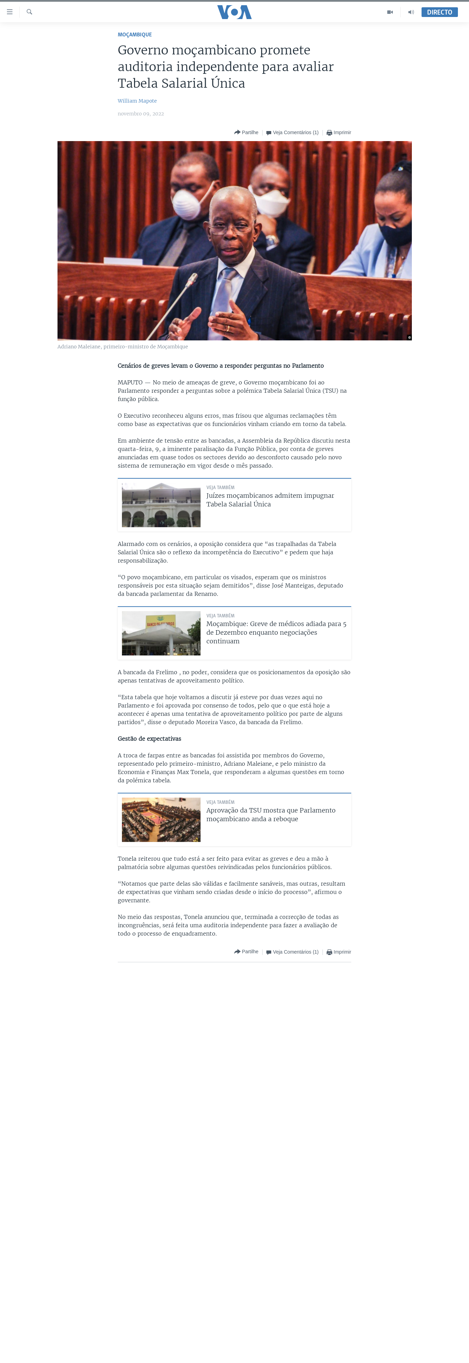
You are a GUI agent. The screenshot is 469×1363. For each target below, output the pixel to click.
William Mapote (137, 101)
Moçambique (135, 35)
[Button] (246, 133)
